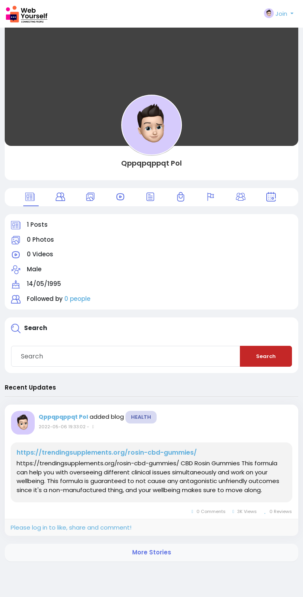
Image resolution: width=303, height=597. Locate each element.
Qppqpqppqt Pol (151, 163)
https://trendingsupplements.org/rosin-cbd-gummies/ (107, 452)
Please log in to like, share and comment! (71, 527)
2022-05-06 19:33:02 (62, 426)
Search (266, 356)
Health (141, 417)
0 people (77, 299)
